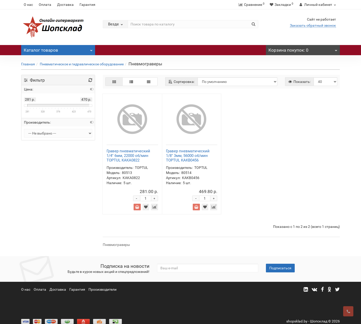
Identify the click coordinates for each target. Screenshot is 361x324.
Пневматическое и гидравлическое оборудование (82, 64)
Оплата (45, 5)
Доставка (65, 5)
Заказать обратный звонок (313, 25)
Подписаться (280, 260)
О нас (28, 5)
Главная (28, 64)
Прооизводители (102, 282)
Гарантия (87, 5)
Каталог (58, 49)
